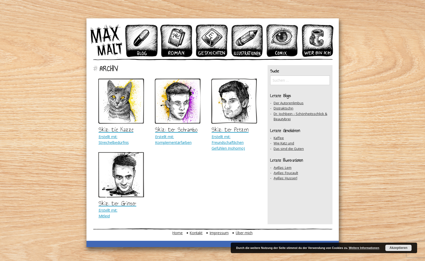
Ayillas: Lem (282, 167)
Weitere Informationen (364, 247)
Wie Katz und (284, 143)
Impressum (219, 232)
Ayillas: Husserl (285, 178)
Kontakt (196, 232)
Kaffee (279, 137)
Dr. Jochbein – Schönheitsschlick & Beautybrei (300, 116)
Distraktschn (283, 108)
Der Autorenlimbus (289, 103)
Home (177, 232)
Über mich (244, 232)
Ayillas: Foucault (286, 172)
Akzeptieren (398, 248)
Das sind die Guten (289, 148)
